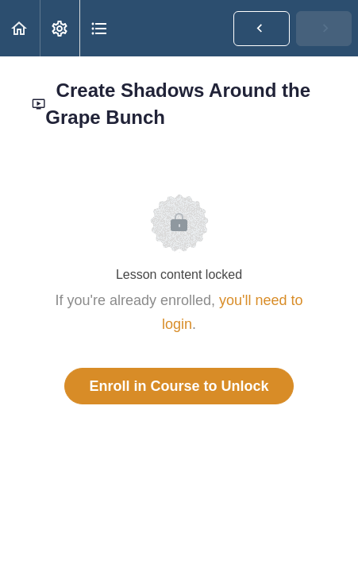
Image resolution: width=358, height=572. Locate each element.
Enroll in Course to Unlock (178, 386)
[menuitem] (59, 28)
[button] (20, 28)
